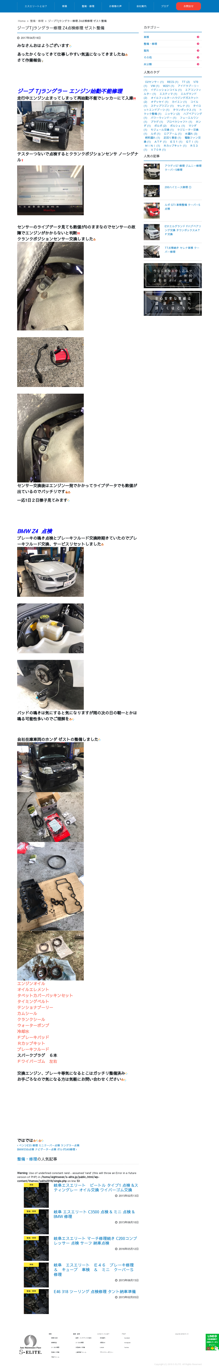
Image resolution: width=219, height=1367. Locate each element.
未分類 (148, 64)
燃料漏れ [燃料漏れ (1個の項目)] (152, 137)
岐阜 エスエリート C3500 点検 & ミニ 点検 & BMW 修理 (94, 1214)
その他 (148, 57)
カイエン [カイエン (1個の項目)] (179, 101)
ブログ (165, 6)
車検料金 (54, 1342)
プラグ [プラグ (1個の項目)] (157, 121)
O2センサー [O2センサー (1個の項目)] (154, 82)
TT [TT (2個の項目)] (186, 82)
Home (21, 21)
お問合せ (189, 6)
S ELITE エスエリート (182, 1334)
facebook (127, 1338)
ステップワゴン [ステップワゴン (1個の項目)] (162, 105)
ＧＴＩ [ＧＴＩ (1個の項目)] (192, 141)
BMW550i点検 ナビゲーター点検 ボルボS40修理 (47, 1149)
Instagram (127, 1342)
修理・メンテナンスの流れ (84, 1338)
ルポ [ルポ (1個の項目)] (155, 133)
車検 (64, 6)
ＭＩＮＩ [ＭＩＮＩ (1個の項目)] (152, 145)
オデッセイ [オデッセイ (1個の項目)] (159, 101)
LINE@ (102, 1347)
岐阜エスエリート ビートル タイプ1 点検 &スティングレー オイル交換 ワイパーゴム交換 (96, 1187)
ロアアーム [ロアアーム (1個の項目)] (173, 133)
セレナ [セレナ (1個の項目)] (183, 105)
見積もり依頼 (55, 1352)
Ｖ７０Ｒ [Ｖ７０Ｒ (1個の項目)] (158, 149)
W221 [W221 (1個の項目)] (168, 86)
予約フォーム (55, 1357)
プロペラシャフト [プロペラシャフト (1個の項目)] (179, 121)
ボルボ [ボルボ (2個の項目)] (160, 125)
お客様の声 (115, 6)
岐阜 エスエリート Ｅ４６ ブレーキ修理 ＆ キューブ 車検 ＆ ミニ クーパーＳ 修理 (96, 1269)
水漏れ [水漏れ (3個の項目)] (191, 133)
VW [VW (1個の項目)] (155, 86)
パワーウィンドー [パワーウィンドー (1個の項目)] (163, 117)
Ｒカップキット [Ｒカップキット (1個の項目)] (175, 145)
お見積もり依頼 (80, 1347)
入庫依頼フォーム (81, 1352)
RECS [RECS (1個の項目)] (172, 82)
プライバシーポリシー (106, 1352)
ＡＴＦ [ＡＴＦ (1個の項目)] (160, 141)
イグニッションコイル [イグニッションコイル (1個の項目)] (166, 90)
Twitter (126, 1347)
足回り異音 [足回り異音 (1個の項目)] (172, 137)
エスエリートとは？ (36, 6)
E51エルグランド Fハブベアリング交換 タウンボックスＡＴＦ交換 (183, 230)
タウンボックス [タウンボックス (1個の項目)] (184, 109)
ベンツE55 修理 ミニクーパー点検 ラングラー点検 (48, 1145)
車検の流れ (54, 1338)
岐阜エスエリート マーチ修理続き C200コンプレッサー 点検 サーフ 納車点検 (95, 1240)
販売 (146, 50)
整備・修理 (88, 6)
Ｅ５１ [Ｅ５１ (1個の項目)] (176, 141)
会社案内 (141, 6)
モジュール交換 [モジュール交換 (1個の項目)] (162, 129)
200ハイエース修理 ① (178, 187)
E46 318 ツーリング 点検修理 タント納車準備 (95, 1291)
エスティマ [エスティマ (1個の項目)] (168, 94)
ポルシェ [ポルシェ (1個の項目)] (177, 125)
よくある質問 (55, 1347)
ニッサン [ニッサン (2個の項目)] (172, 113)
